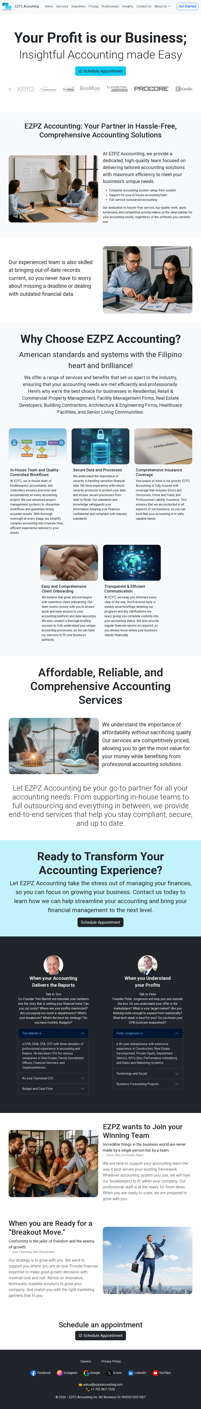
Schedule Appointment (101, 71)
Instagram (67, 1373)
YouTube (162, 1373)
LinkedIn (137, 1373)
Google (92, 1373)
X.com (114, 1373)
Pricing (93, 6)
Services (62, 6)
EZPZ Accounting (27, 6)
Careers (85, 1361)
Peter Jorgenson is (129, 1033)
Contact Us (143, 6)
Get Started (187, 6)
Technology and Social (131, 1073)
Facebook (40, 1373)
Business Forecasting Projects (137, 1084)
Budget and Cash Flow (37, 1089)
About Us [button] (161, 6)
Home (49, 6)
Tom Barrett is (31, 1033)
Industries (78, 6)
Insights (127, 6)
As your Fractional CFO (37, 1078)
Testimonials (110, 6)
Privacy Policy (111, 1361)
